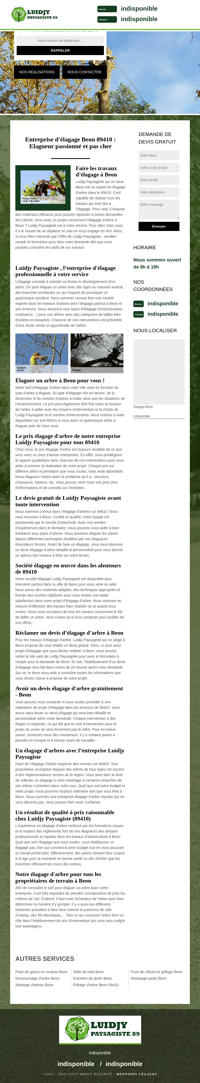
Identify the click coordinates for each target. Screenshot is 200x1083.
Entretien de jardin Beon (92, 978)
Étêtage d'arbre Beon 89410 (95, 985)
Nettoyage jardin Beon (149, 978)
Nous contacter (84, 72)
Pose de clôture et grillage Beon (156, 972)
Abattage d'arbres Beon (34, 985)
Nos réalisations (36, 72)
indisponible (139, 8)
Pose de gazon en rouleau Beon (41, 972)
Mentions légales (136, 1074)
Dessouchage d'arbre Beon (37, 978)
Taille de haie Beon (88, 972)
